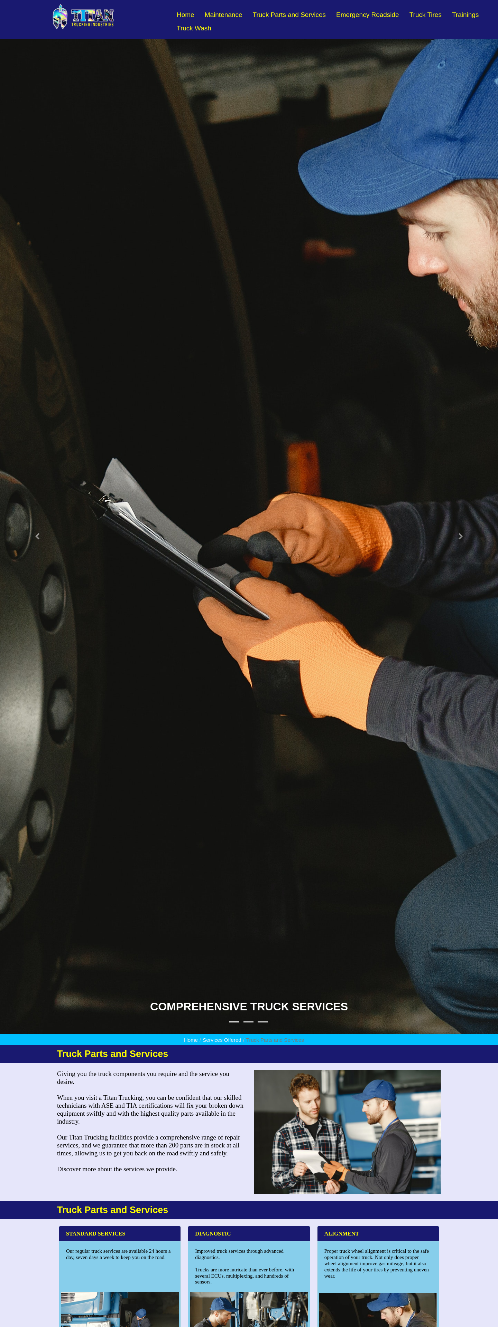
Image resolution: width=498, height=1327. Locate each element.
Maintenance (223, 14)
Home (185, 14)
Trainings (465, 14)
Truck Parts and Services (289, 14)
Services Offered (222, 1040)
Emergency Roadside (367, 14)
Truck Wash (194, 28)
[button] (37, 536)
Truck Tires (425, 14)
